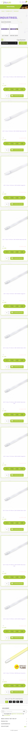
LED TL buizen (5, 35)
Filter (23, 43)
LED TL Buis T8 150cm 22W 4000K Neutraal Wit (14, 565)
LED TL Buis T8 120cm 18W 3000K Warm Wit (14, 348)
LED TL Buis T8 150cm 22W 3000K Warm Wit (14, 510)
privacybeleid (7, 715)
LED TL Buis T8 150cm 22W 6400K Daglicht (14, 619)
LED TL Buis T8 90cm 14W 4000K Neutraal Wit (14, 239)
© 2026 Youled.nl (14, 730)
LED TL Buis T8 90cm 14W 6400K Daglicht (14, 293)
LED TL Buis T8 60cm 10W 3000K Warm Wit (14, 77)
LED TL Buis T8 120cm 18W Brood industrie (14, 673)
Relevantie (9, 43)
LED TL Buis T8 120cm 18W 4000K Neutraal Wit (14, 402)
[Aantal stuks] (6, 96)
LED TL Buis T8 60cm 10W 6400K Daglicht (14, 185)
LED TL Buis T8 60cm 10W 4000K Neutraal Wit (14, 131)
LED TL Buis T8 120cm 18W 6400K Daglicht (14, 456)
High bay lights (14, 35)
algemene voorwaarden (17, 713)
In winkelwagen (17, 96)
